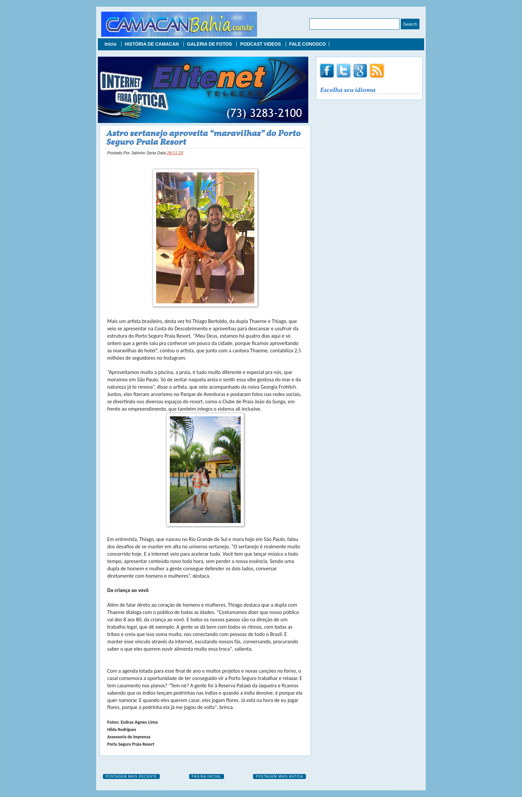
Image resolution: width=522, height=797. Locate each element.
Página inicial (206, 776)
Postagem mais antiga (279, 776)
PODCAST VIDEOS (261, 44)
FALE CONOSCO (307, 44)
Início (111, 44)
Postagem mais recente (131, 776)
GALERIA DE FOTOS (210, 44)
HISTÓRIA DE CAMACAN (152, 44)
